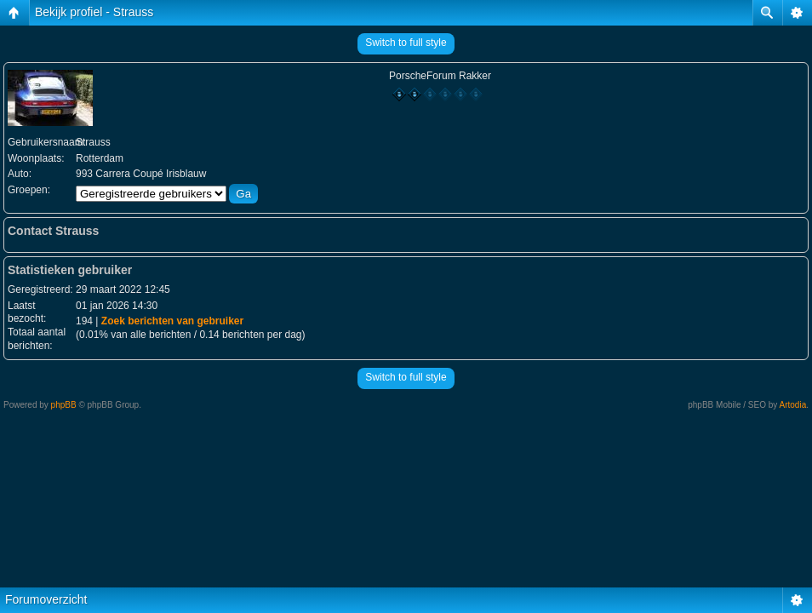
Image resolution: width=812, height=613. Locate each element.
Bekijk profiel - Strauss (94, 12)
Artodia (793, 405)
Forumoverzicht (46, 599)
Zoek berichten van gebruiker (172, 321)
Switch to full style (405, 43)
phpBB (64, 405)
